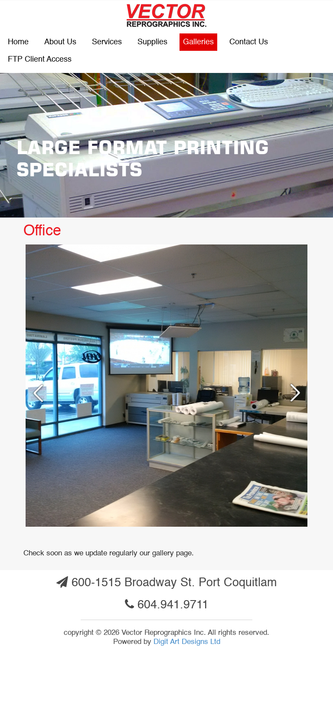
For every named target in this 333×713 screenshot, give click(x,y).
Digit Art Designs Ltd (186, 642)
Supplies (152, 42)
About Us (60, 42)
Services (107, 42)
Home (18, 42)
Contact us (248, 42)
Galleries (198, 42)
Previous (34, 392)
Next (298, 392)
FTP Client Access (40, 59)
